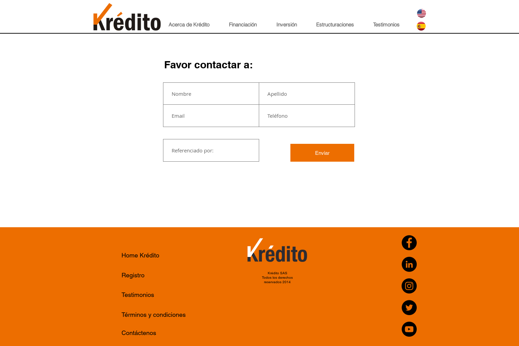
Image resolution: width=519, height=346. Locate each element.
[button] (194, 25)
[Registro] (155, 275)
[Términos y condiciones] (155, 314)
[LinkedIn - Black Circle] (409, 264)
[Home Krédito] (155, 255)
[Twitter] (409, 307)
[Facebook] (409, 242)
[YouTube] (409, 329)
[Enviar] (322, 153)
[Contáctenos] (155, 333)
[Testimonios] (155, 294)
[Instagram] (409, 285)
